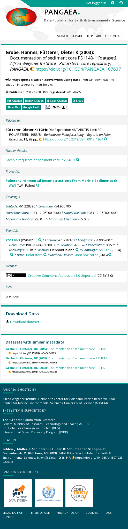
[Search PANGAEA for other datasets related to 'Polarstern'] (45, 254)
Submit (76, 36)
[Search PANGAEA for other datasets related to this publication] (105, 139)
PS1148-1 (13, 240)
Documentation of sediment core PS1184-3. (57, 349)
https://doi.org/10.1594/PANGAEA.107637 (78, 69)
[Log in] (121, 3)
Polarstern (34, 254)
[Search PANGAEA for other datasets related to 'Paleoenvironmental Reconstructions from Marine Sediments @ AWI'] (37, 185)
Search (62, 36)
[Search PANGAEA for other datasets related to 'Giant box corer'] (110, 254)
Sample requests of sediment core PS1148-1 (40, 160)
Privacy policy (67, 513)
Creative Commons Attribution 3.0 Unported (62, 275)
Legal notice (12, 513)
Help (89, 36)
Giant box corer (85, 254)
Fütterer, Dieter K (59, 52)
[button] (56, 107)
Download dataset (24, 321)
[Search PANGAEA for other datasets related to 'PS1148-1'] (40, 240)
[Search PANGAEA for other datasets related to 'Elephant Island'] (77, 249)
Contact (116, 36)
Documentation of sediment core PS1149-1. (57, 368)
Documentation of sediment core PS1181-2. (57, 358)
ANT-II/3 (105, 250)
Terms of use (39, 513)
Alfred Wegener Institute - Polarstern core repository (60, 63)
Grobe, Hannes (21, 52)
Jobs (108, 513)
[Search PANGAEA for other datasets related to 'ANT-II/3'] (11, 254)
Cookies (92, 513)
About (101, 36)
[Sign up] (113, 3)
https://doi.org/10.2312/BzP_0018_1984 (73, 139)
